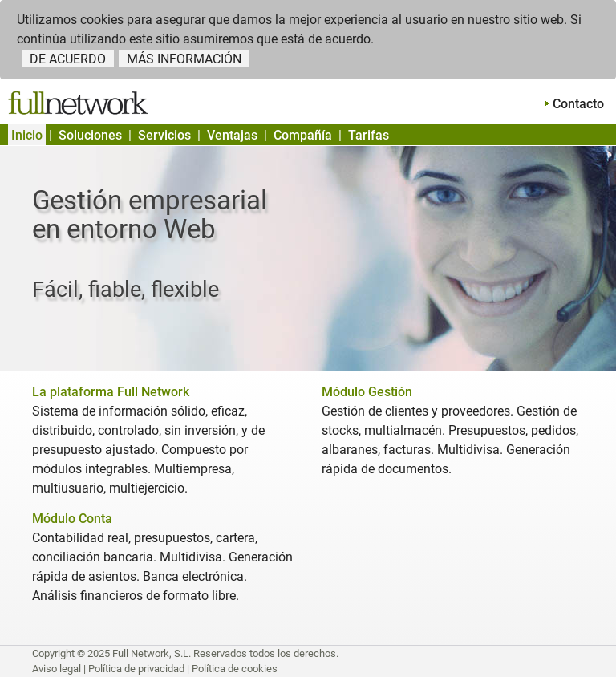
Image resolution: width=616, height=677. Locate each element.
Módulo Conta (72, 518)
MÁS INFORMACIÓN (184, 59)
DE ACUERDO (68, 59)
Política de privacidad (136, 669)
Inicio (27, 135)
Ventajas (232, 135)
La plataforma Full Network (110, 391)
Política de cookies (235, 669)
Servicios (164, 135)
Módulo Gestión (367, 391)
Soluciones (90, 135)
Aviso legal (56, 669)
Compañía (303, 135)
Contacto (578, 103)
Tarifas (368, 135)
